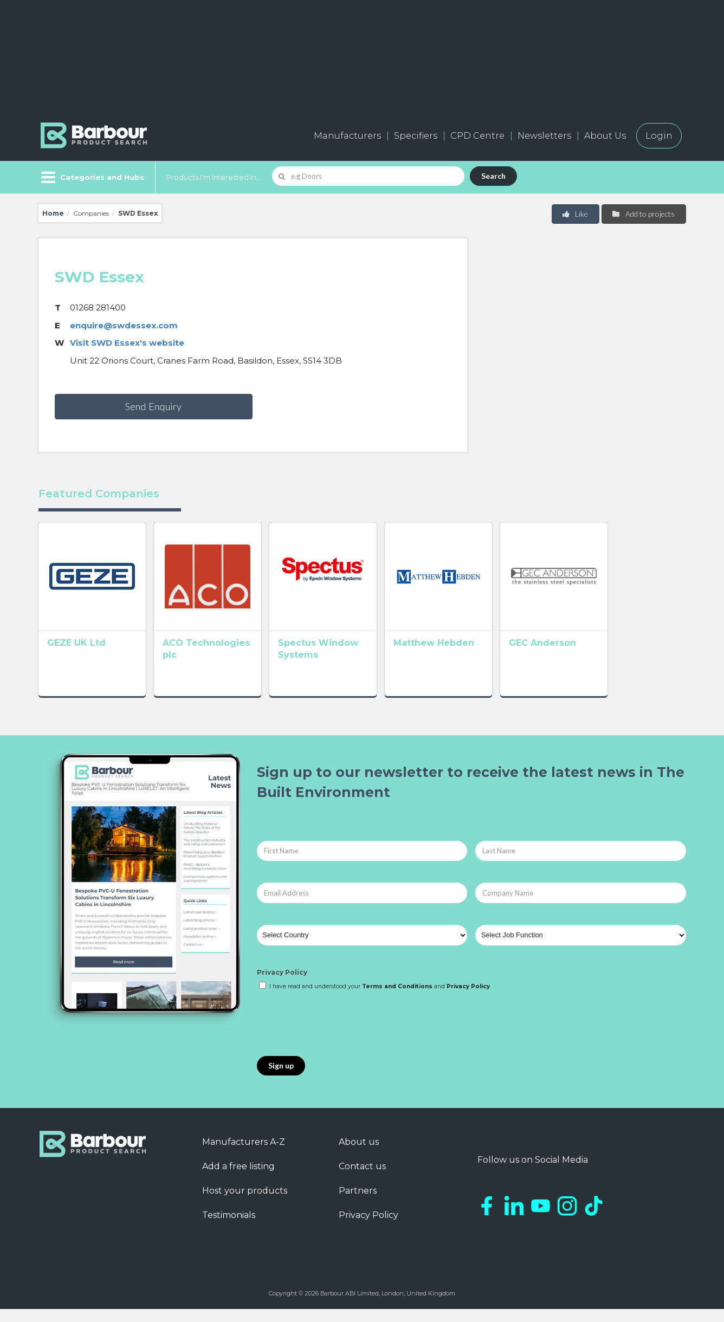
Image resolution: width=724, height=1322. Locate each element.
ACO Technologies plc (230, 658)
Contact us (362, 1179)
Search (493, 175)
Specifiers (415, 136)
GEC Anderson (605, 658)
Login (659, 136)
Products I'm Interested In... (213, 177)
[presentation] (339, 1037)
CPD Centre (477, 136)
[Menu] (91, 177)
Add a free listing (238, 1179)
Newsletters (544, 136)
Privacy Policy (282, 985)
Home (53, 213)
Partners (358, 1203)
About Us (605, 136)
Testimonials (228, 1228)
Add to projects (643, 213)
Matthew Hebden (481, 658)
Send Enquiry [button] (153, 406)
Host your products (244, 1203)
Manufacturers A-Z (243, 1155)
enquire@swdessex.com (124, 325)
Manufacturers (347, 136)
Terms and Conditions (397, 999)
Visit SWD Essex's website (127, 343)
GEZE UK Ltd (76, 658)
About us (359, 1155)
